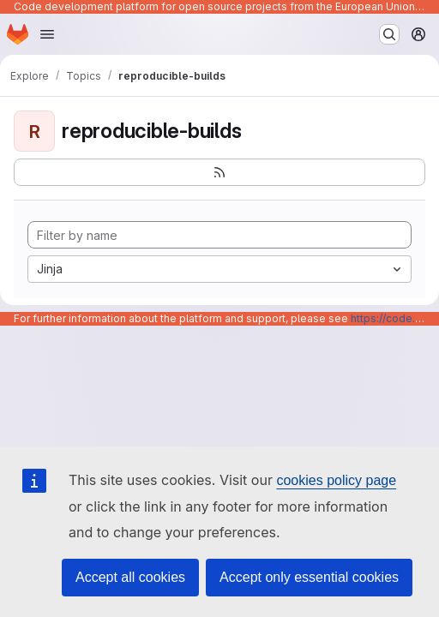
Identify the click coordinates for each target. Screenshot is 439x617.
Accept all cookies (130, 577)
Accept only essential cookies (309, 577)
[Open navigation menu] (47, 34)
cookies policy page (336, 480)
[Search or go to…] (389, 34)
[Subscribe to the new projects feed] (219, 172)
